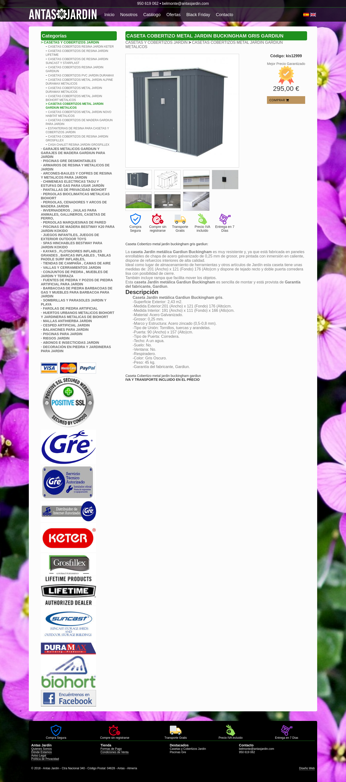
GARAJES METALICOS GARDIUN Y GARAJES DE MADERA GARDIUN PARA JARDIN (73, 153)
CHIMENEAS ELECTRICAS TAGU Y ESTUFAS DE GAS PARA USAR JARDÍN (72, 184)
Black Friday (198, 14)
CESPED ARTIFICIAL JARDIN (66, 325)
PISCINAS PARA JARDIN (62, 334)
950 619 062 (148, 3)
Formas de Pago (111, 749)
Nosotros (128, 14)
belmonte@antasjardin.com (185, 3)
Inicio (109, 14)
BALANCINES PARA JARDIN (66, 330)
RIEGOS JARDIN (56, 338)
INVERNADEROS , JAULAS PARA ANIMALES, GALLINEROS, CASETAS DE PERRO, (73, 214)
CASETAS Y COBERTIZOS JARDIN (156, 42)
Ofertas (173, 14)
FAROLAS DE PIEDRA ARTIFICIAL (70, 308)
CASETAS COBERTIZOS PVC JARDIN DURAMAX (81, 75)
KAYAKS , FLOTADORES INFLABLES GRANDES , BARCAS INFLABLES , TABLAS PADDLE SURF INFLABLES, (76, 255)
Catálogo (152, 14)
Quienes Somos (41, 749)
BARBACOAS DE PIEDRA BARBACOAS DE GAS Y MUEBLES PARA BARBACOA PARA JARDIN (76, 292)
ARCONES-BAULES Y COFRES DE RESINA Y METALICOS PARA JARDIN (76, 175)
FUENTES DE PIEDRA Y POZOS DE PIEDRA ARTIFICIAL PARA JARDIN (77, 282)
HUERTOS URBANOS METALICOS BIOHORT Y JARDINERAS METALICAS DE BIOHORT (77, 315)
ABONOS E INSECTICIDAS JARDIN (71, 342)
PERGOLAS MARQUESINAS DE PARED (74, 222)
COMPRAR (279, 100)
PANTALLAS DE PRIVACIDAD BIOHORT (74, 190)
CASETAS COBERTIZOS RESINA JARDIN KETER (81, 46)
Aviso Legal (38, 755)
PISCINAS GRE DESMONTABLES (69, 161)
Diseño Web (307, 768)
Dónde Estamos (41, 752)
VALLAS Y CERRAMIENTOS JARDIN (72, 267)
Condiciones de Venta (114, 752)
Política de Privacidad (45, 759)
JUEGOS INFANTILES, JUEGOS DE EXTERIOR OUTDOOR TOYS (70, 237)
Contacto (224, 14)
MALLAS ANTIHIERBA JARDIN (67, 321)
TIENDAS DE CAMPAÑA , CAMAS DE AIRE (77, 263)
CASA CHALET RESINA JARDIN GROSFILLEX (78, 144)
